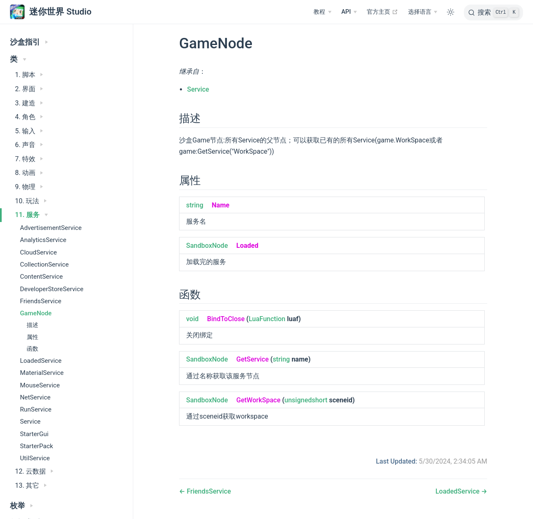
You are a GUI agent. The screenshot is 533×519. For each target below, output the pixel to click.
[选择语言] (422, 12)
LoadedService (41, 360)
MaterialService (42, 373)
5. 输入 (29, 131)
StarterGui (34, 434)
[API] (349, 12)
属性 (32, 337)
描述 (32, 325)
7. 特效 (29, 159)
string (194, 205)
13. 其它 (31, 485)
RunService (36, 409)
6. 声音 (29, 145)
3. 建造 (29, 103)
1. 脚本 (29, 75)
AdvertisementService (51, 228)
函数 (32, 348)
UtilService (35, 458)
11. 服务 (31, 215)
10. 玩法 (31, 201)
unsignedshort (305, 400)
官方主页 (382, 11)
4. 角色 (29, 117)
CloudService (38, 252)
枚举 (21, 506)
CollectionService (44, 264)
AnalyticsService (43, 240)
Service (30, 421)
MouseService (40, 385)
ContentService (41, 276)
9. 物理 (29, 187)
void (192, 319)
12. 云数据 (34, 471)
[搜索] (493, 12)
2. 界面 (29, 89)
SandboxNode (207, 246)
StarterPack (36, 446)
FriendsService (40, 301)
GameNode (36, 313)
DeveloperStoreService (51, 289)
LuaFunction (267, 319)
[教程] (322, 12)
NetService (35, 397)
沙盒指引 (29, 42)
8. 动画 (29, 173)
